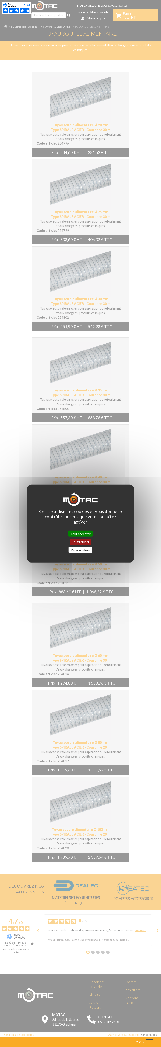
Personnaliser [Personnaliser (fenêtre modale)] (80, 550)
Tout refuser (80, 542)
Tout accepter (81, 534)
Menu (140, 1041)
